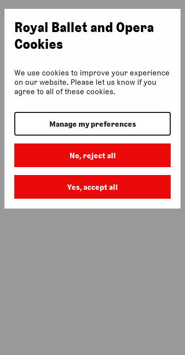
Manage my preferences (92, 124)
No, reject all (93, 155)
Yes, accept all (92, 187)
